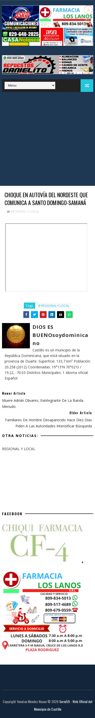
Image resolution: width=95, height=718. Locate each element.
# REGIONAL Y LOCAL (53, 305)
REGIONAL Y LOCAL (25, 211)
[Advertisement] (47, 140)
